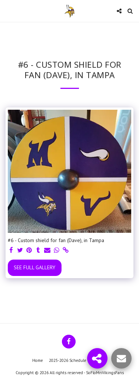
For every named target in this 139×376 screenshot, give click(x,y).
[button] (8, 10)
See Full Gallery (34, 267)
